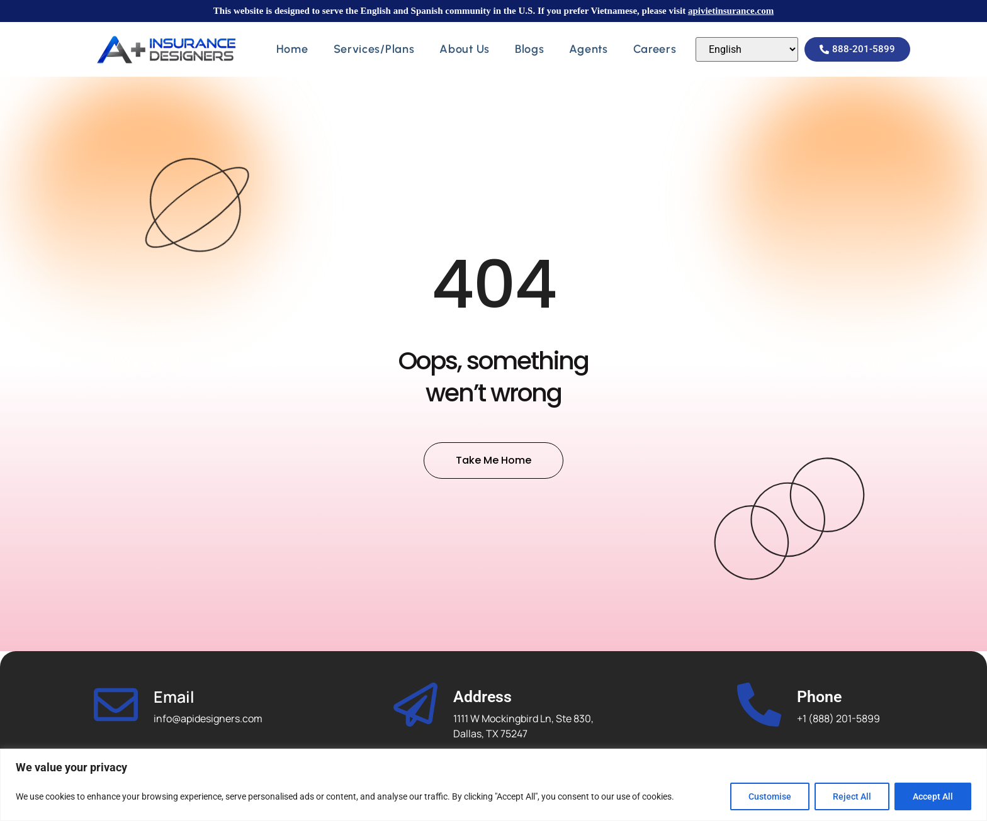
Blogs (529, 49)
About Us (464, 49)
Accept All (933, 796)
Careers (655, 49)
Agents (588, 49)
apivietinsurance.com (731, 11)
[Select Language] (747, 49)
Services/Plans (374, 49)
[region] (493, 785)
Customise (769, 796)
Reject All (852, 796)
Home (292, 49)
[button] (857, 49)
